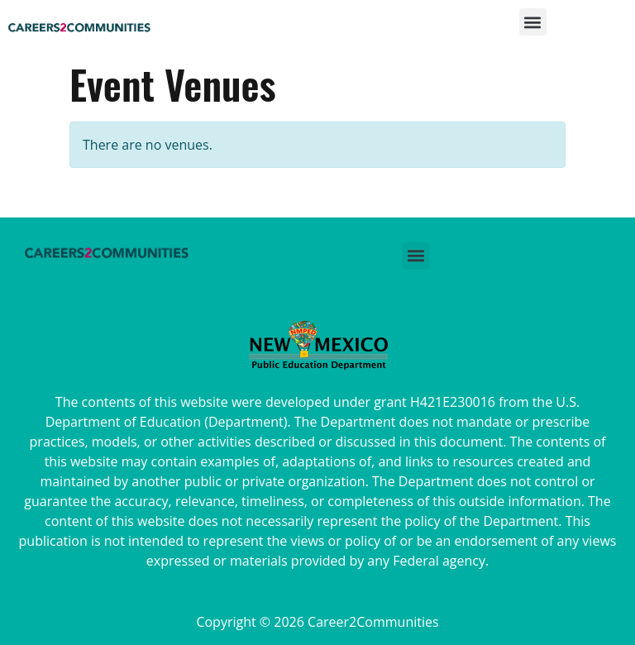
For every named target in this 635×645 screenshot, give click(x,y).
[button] (533, 26)
